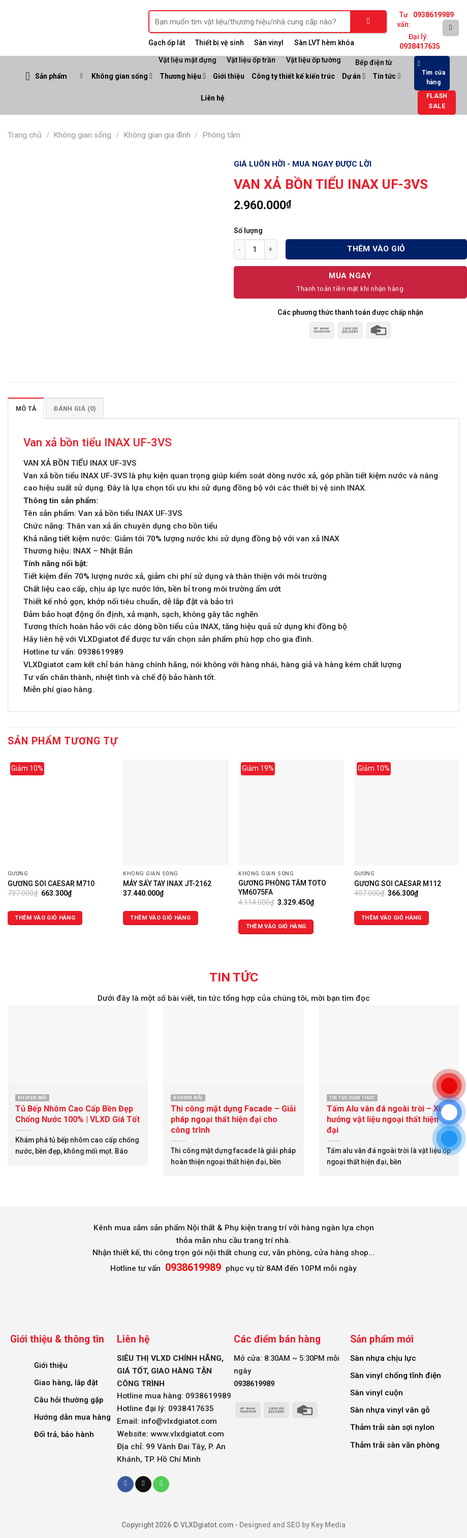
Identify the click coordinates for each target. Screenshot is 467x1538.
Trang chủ (25, 135)
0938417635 (419, 46)
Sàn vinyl (269, 43)
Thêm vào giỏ (376, 248)
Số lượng (248, 230)
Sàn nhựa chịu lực (383, 1358)
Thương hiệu (183, 76)
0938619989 (433, 15)
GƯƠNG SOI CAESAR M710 (51, 883)
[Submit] (369, 21)
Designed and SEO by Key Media (292, 1525)
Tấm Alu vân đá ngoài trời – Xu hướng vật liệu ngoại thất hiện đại (385, 1119)
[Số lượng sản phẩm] (255, 249)
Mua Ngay (350, 275)
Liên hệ (213, 98)
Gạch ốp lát (166, 43)
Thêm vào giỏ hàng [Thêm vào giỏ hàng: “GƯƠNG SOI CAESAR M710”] (45, 917)
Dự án (353, 76)
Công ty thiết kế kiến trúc (293, 76)
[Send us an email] (143, 1484)
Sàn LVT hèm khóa (324, 43)
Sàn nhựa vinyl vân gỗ (390, 1410)
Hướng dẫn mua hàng (72, 1417)
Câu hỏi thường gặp (68, 1399)
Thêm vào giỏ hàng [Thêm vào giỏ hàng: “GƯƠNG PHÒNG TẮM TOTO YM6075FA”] (276, 926)
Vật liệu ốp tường (313, 60)
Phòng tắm (221, 135)
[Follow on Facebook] (125, 1484)
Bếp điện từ (373, 62)
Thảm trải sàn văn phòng (395, 1445)
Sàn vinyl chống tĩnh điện (395, 1375)
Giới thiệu (228, 76)
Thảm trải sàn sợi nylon (392, 1427)
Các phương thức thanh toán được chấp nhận (350, 312)
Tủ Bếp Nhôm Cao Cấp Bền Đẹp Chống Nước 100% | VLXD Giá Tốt (77, 1114)
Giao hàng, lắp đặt (66, 1382)
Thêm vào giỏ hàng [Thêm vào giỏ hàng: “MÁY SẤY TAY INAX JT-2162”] (160, 917)
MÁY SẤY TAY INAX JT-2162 (167, 883)
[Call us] (161, 1484)
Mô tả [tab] (26, 408)
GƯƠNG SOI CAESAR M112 (397, 883)
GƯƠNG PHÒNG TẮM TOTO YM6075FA (282, 887)
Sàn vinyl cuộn (376, 1392)
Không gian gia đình (157, 135)
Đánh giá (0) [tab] (75, 408)
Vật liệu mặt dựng (187, 60)
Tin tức (386, 76)
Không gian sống (121, 76)
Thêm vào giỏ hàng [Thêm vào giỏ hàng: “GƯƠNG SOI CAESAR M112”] (391, 917)
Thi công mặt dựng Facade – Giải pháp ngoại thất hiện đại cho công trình (233, 1119)
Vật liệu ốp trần (251, 60)
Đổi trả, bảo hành (64, 1434)
